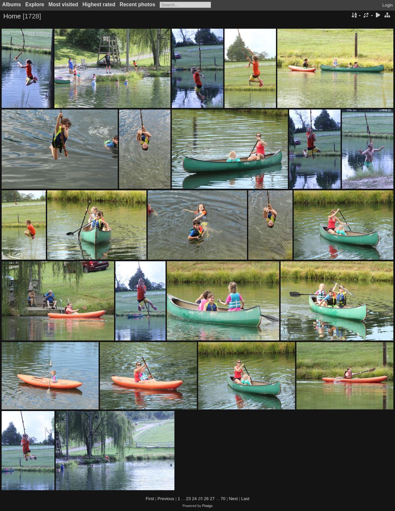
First (150, 498)
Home (12, 16)
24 (194, 498)
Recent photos (137, 4)
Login (387, 5)
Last (245, 498)
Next (233, 498)
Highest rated (98, 4)
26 (206, 498)
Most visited (63, 4)
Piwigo (207, 506)
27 (212, 498)
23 (188, 498)
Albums (11, 4)
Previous (166, 498)
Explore (34, 4)
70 (223, 498)
